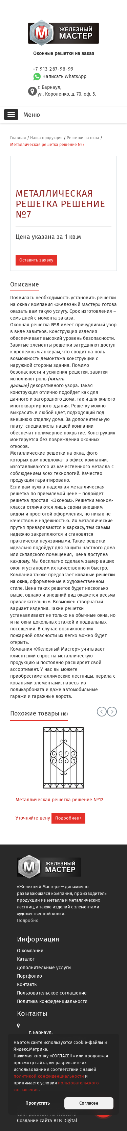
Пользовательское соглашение (52, 993)
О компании (30, 951)
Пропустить (37, 1103)
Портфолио (29, 976)
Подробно (28, 920)
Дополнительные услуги (44, 968)
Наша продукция (46, 137)
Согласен (88, 1103)
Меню (31, 115)
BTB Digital (65, 1121)
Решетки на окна (83, 137)
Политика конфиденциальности (52, 1001)
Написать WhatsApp (59, 76)
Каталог (26, 959)
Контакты (27, 984)
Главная (18, 137)
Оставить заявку (36, 259)
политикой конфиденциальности (49, 1076)
